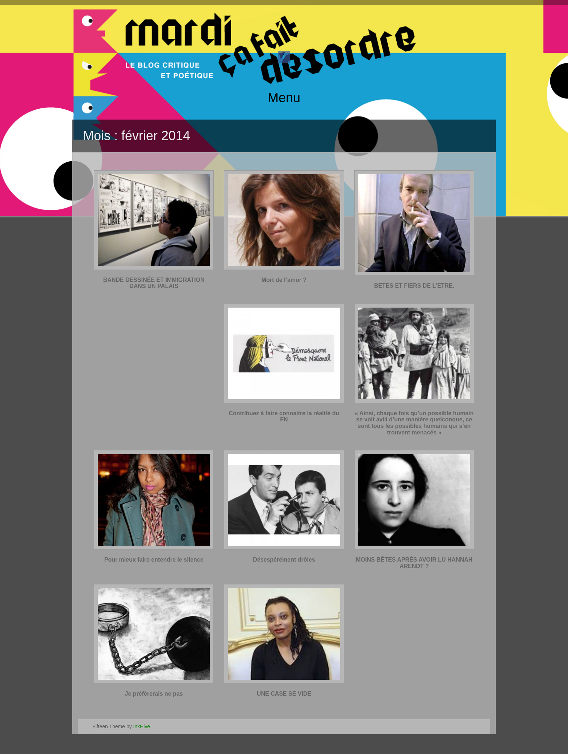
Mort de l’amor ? (284, 280)
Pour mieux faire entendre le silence (154, 560)
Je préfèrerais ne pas (154, 694)
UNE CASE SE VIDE (284, 694)
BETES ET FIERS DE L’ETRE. (414, 286)
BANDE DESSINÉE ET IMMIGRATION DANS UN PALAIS (154, 283)
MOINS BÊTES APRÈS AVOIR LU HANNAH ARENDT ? (414, 563)
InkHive (141, 726)
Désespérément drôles (284, 560)
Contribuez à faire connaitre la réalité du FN (284, 416)
